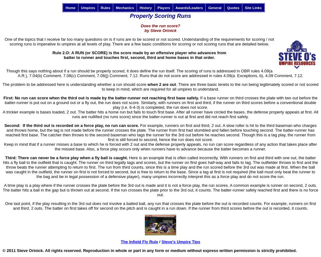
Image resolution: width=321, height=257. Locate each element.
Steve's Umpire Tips (180, 241)
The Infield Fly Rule (139, 241)
